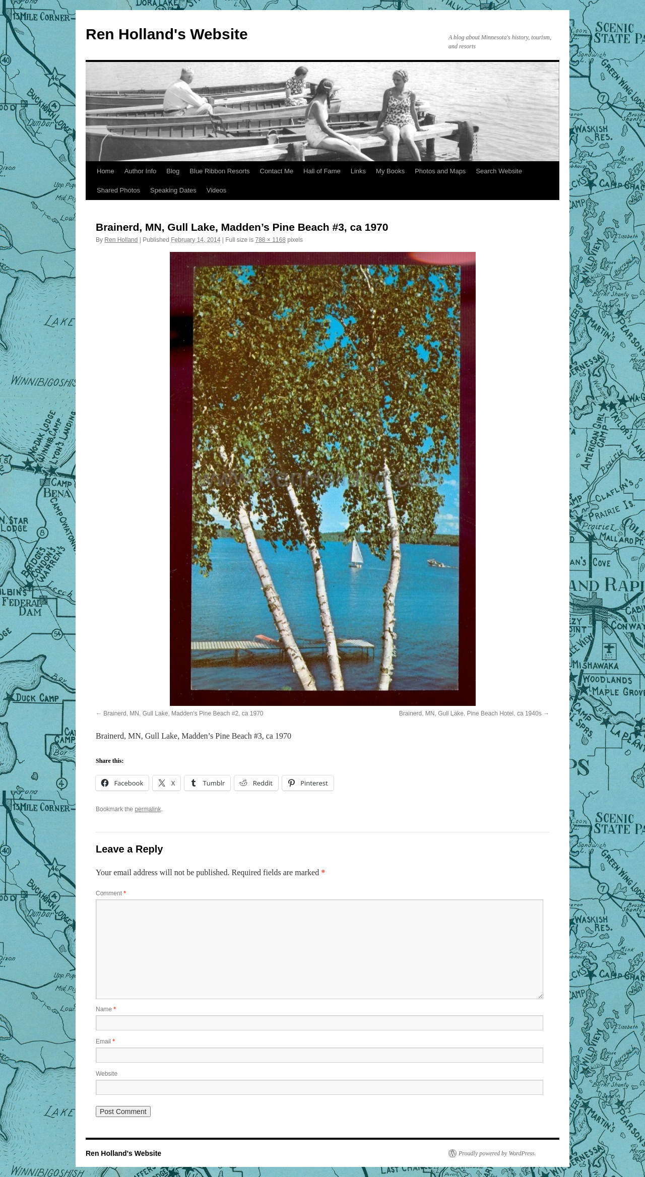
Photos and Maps (440, 171)
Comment (111, 893)
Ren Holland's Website (167, 34)
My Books (390, 171)
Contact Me (276, 171)
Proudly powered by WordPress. (497, 1153)
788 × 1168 (270, 239)
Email (105, 1041)
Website (106, 1073)
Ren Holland (121, 239)
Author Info (140, 171)
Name (106, 1009)
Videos (217, 190)
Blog (172, 171)
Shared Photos (118, 190)
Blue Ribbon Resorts (219, 171)
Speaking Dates (173, 190)
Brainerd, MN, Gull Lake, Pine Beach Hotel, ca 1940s (470, 713)
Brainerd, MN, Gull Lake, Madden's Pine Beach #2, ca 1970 (183, 713)
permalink (148, 809)
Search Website (499, 171)
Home (105, 171)
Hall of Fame (322, 171)
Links (358, 171)
